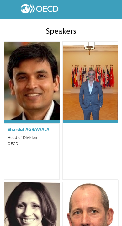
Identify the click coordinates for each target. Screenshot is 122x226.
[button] (9, 9)
